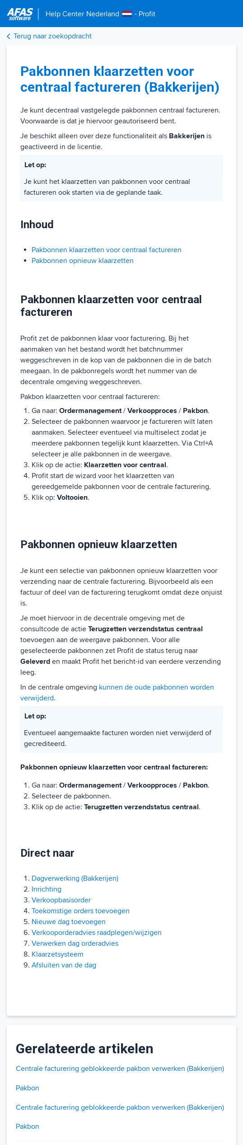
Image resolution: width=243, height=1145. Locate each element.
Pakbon (27, 1088)
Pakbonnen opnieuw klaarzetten (83, 260)
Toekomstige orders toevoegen (81, 910)
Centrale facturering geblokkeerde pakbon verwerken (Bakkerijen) (120, 1068)
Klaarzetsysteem (58, 954)
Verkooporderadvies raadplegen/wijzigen (97, 932)
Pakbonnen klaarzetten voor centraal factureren (107, 249)
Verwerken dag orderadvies (75, 943)
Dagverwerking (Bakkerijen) (75, 878)
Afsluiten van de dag (64, 965)
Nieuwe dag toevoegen (69, 921)
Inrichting (46, 889)
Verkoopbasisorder (61, 900)
